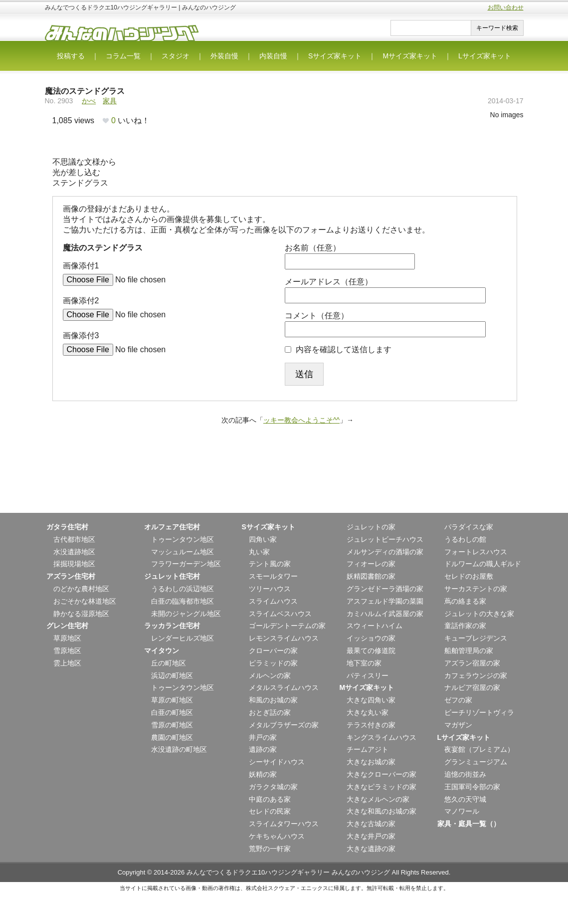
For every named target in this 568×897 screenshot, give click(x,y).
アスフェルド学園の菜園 (385, 601)
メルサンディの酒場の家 (385, 552)
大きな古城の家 (371, 824)
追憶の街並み (465, 774)
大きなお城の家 (371, 762)
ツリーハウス (270, 589)
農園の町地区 (172, 737)
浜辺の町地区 (172, 675)
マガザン (458, 725)
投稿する (71, 56)
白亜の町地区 (172, 712)
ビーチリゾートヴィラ (479, 712)
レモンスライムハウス (284, 638)
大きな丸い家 (367, 712)
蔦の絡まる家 (465, 601)
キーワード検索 (497, 27)
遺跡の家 (263, 749)
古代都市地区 (74, 539)
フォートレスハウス (475, 552)
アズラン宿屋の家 (472, 663)
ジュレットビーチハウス (385, 539)
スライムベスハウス (280, 614)
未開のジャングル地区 (186, 614)
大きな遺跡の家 (371, 849)
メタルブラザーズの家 (284, 725)
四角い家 (263, 539)
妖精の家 (263, 774)
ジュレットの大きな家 (479, 614)
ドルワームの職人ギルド (482, 564)
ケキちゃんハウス (277, 836)
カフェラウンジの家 (475, 675)
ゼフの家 (458, 700)
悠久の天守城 (465, 799)
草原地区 (67, 638)
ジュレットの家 (371, 527)
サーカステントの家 (475, 589)
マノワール (461, 811)
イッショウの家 (371, 638)
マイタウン (161, 651)
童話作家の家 (465, 626)
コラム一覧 (123, 56)
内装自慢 (273, 56)
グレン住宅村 (67, 626)
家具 (110, 101)
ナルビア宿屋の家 (472, 687)
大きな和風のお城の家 (381, 811)
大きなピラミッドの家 (381, 787)
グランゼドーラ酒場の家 (385, 589)
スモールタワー (273, 576)
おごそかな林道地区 (84, 601)
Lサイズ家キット (484, 56)
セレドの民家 (270, 811)
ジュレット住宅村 (172, 576)
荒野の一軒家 (270, 849)
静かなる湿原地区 (81, 614)
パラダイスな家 (468, 527)
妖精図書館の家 (371, 576)
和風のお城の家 (273, 700)
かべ (89, 101)
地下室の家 (364, 663)
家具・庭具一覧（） (468, 824)
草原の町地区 (172, 700)
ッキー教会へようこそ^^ (301, 420)
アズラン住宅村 (70, 576)
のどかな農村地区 (81, 589)
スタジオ (175, 56)
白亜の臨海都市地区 (182, 601)
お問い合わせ (506, 7)
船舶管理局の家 (468, 651)
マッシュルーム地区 (182, 552)
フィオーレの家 (371, 564)
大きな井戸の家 (371, 836)
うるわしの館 (465, 539)
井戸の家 (263, 737)
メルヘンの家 (270, 675)
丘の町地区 (168, 663)
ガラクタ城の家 (273, 787)
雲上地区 (67, 663)
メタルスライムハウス (284, 687)
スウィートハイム (374, 626)
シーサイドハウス (277, 762)
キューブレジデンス (475, 638)
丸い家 (259, 552)
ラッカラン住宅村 (172, 626)
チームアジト (367, 749)
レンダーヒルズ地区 (182, 638)
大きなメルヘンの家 (378, 799)
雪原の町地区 (172, 725)
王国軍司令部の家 (472, 787)
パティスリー (367, 675)
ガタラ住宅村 (67, 527)
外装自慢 (224, 56)
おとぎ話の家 (270, 712)
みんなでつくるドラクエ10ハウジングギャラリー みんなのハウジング (288, 872)
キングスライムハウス (381, 737)
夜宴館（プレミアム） (479, 749)
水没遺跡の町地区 (179, 749)
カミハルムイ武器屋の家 (385, 614)
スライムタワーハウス (284, 824)
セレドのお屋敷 (468, 576)
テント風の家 (270, 564)
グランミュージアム (475, 762)
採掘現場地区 (74, 564)
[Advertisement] (284, 480)
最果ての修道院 (371, 651)
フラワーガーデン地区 (186, 564)
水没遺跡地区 (74, 552)
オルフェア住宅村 (172, 527)
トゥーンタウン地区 (182, 539)
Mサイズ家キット (409, 56)
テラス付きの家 (371, 725)
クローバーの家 (273, 651)
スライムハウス (273, 601)
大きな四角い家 (371, 700)
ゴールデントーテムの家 (287, 626)
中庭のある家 (270, 799)
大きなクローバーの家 (381, 774)
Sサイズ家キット (335, 56)
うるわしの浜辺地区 (182, 589)
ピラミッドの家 (273, 663)
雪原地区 (67, 651)
